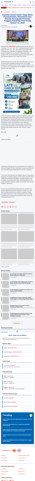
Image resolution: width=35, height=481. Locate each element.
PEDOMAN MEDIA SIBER (23, 455)
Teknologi (19, 5)
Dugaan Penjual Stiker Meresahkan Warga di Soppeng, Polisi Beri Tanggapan (17, 420)
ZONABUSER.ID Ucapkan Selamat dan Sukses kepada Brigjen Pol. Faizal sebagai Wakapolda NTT (21, 298)
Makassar (12, 202)
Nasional (24, 5)
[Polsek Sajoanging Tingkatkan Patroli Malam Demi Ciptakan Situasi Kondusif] (5, 292)
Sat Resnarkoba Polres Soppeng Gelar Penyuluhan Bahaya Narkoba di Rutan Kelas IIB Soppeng (21, 282)
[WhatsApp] (13, 207)
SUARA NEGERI (4, 471)
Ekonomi (6, 5)
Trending (14, 5)
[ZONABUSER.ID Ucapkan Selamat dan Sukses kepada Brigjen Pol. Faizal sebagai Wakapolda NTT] (5, 300)
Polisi (1, 282)
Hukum (28, 5)
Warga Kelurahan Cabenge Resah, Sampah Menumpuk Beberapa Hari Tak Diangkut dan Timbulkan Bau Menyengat (17, 430)
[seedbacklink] (14, 450)
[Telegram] (8, 207)
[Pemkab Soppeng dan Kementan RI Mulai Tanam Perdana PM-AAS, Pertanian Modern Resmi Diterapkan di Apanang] (5, 316)
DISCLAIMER (4, 458)
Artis (10, 5)
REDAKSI (3, 455)
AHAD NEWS (5, 202)
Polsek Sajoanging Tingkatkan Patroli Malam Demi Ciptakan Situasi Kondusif (21, 290)
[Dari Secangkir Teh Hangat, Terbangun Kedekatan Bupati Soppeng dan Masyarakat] (5, 276)
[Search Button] (33, 2)
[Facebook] (2, 207)
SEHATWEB (21, 468)
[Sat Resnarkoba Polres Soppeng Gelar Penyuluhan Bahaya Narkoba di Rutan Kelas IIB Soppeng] (5, 284)
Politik (2, 5)
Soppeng (1, 275)
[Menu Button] (2, 2)
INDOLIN (3, 474)
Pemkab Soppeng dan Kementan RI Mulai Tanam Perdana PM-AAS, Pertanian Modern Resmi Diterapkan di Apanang (21, 314)
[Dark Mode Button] (30, 2)
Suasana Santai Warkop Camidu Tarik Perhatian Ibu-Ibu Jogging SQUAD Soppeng (17, 440)
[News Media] (19, 450)
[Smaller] (28, 26)
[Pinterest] (10, 207)
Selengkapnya (17, 323)
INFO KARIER (4, 460)
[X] (5, 207)
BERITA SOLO (21, 471)
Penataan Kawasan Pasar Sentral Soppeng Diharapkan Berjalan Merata (19, 306)
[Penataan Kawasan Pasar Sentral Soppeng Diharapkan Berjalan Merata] (5, 308)
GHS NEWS (3, 468)
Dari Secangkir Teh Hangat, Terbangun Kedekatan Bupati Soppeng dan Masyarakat (21, 274)
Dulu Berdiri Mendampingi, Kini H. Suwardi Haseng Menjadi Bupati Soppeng (16, 425)
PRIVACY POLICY (22, 458)
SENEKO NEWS (21, 474)
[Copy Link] (16, 207)
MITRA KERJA (21, 460)
